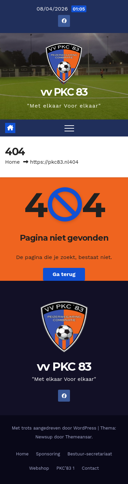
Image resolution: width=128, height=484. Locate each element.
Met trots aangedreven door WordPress (55, 428)
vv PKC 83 (64, 92)
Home (12, 162)
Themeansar (78, 436)
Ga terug (64, 274)
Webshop (39, 468)
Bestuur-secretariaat (89, 453)
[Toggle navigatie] (69, 128)
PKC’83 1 (65, 468)
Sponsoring (48, 453)
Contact (90, 468)
